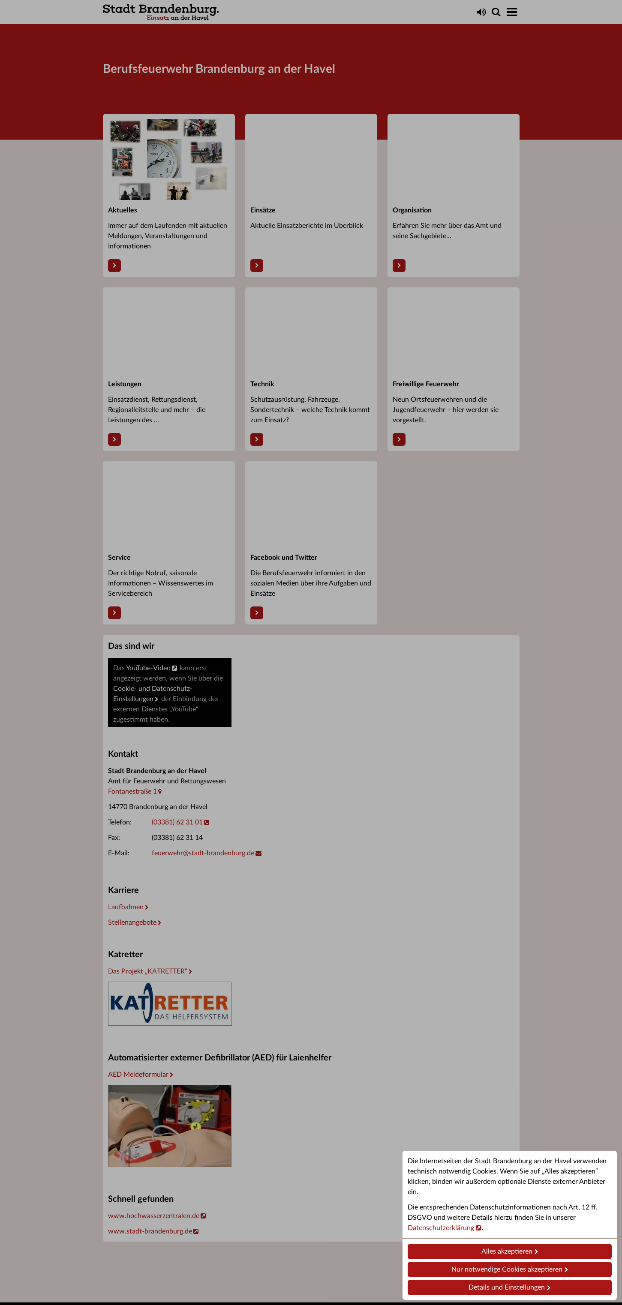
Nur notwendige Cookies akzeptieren (506, 1269)
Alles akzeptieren (506, 1251)
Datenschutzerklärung (441, 1227)
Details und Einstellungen (507, 1287)
